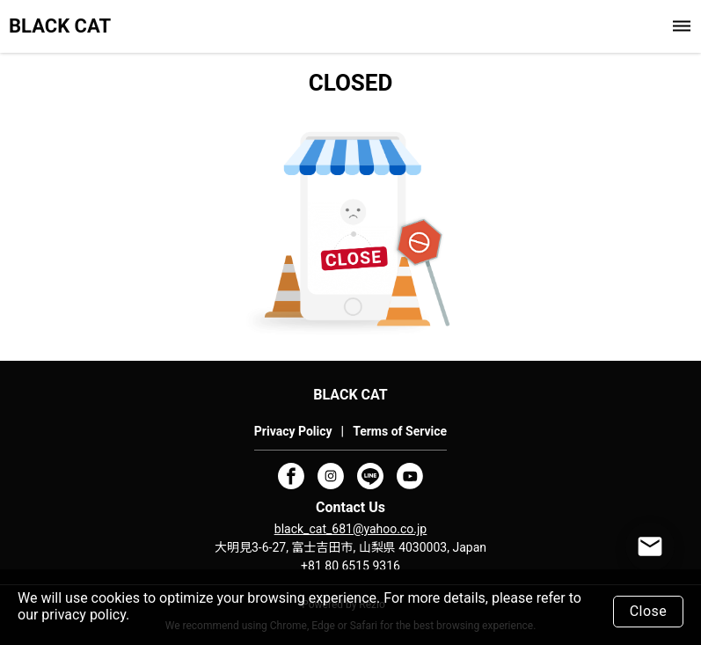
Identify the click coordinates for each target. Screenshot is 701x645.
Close (649, 611)
